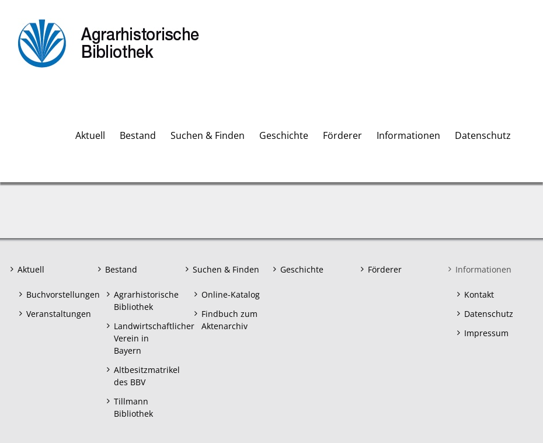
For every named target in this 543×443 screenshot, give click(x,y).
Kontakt (479, 294)
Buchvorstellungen (57, 294)
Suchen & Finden (226, 269)
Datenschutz (488, 313)
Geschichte (301, 269)
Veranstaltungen (57, 313)
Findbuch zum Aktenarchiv (229, 320)
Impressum (486, 333)
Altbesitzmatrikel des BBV (144, 376)
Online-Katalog (230, 294)
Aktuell (31, 269)
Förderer (385, 269)
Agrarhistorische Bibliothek (144, 300)
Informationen (483, 269)
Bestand (121, 269)
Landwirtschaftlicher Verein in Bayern (144, 338)
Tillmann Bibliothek (133, 407)
